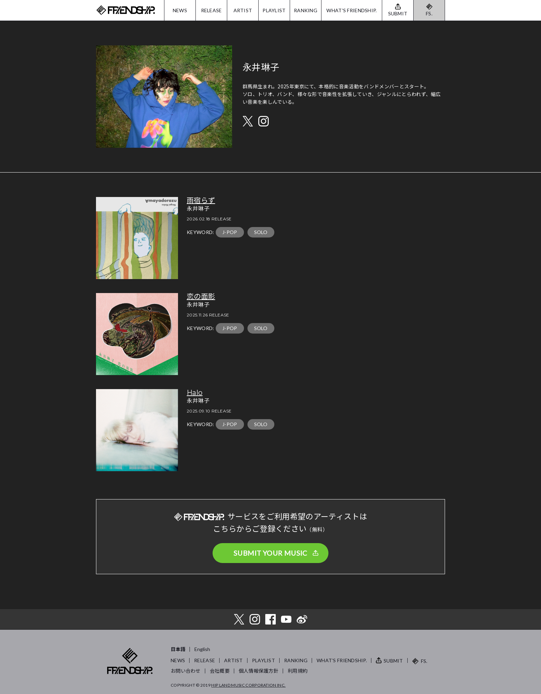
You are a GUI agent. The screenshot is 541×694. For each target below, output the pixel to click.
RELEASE (211, 10)
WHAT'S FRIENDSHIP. (351, 10)
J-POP (229, 232)
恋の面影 (201, 296)
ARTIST (243, 10)
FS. (429, 13)
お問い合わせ (186, 671)
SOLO (261, 232)
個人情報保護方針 (259, 671)
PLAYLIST (274, 10)
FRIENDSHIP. (125, 10)
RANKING (305, 10)
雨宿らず (201, 200)
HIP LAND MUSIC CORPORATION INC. (248, 685)
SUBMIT (393, 661)
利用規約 (297, 671)
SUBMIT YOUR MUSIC (270, 553)
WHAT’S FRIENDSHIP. (342, 660)
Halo (194, 392)
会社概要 (220, 671)
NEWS (180, 10)
